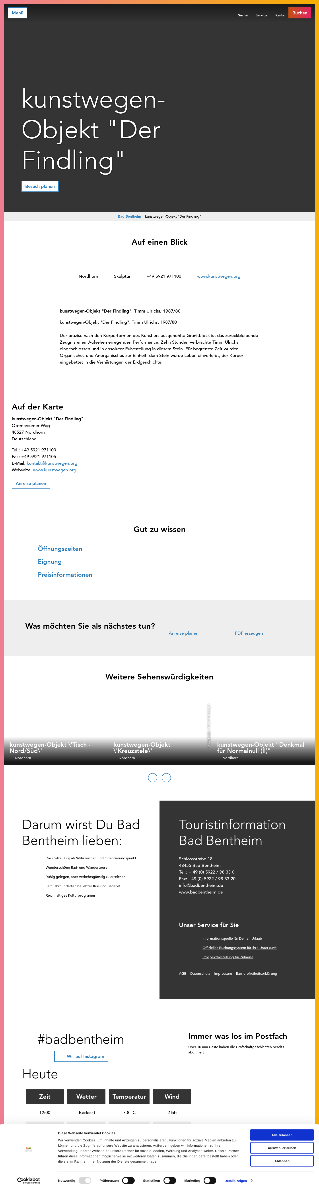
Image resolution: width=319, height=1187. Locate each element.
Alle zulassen (281, 1132)
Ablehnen (282, 1159)
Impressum (223, 973)
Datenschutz (200, 973)
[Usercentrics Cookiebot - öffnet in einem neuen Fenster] (28, 1178)
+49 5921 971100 (163, 276)
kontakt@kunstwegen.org (52, 463)
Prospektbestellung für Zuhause (227, 957)
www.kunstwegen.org (218, 276)
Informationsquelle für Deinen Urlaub (232, 938)
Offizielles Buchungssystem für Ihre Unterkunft (239, 948)
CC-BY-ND (208, 737)
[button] (299, 12)
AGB (182, 973)
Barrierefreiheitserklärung (256, 973)
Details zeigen (235, 1178)
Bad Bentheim (129, 216)
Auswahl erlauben (282, 1146)
